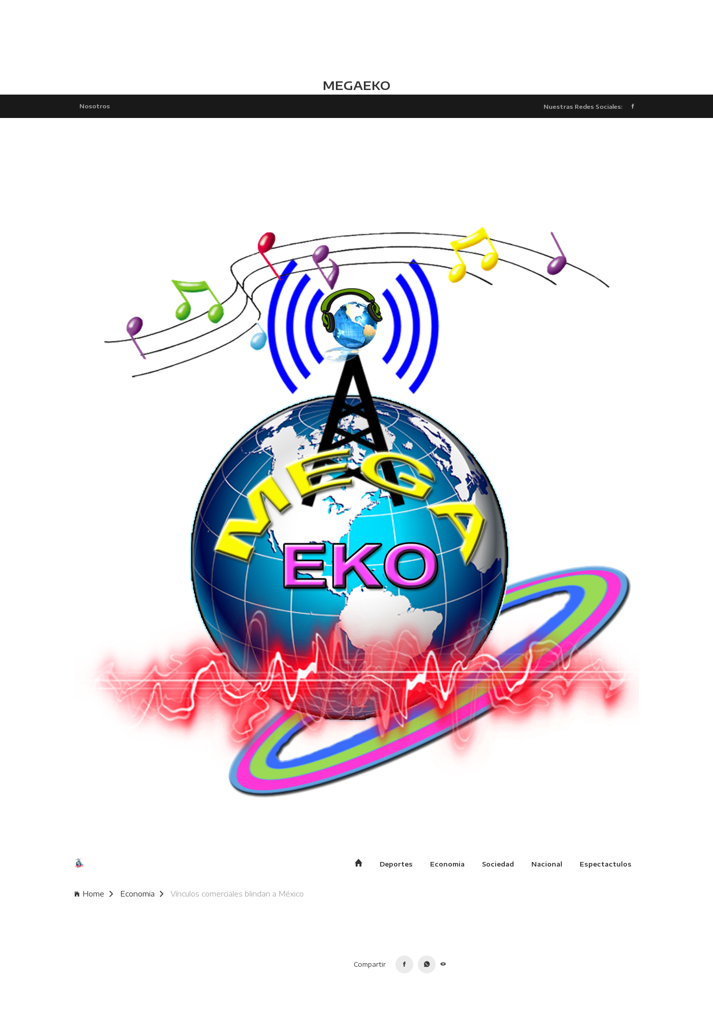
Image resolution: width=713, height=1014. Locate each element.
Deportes (396, 864)
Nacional (546, 864)
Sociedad (498, 864)
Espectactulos (606, 864)
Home (93, 893)
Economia (447, 864)
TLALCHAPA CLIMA (356, 38)
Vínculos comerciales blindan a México (237, 893)
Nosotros (94, 105)
